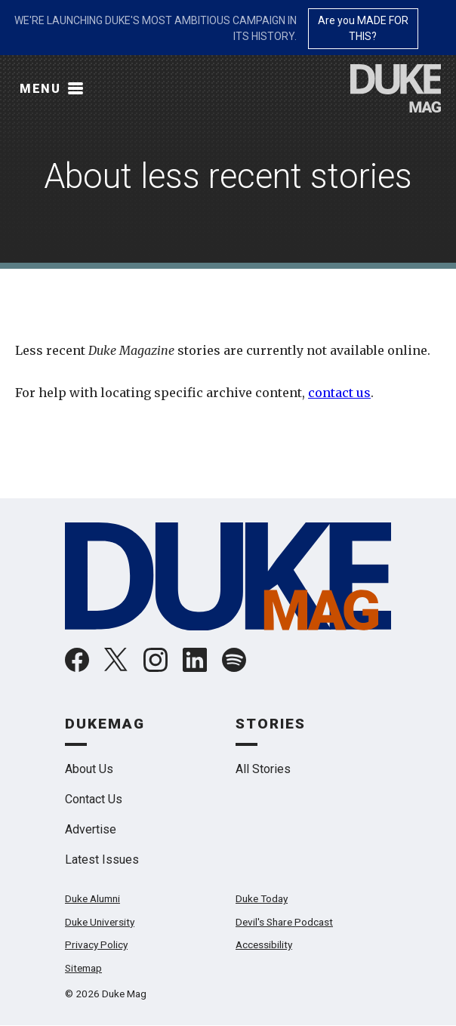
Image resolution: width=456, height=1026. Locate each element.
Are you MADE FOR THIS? (363, 28)
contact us (339, 392)
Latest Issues (102, 859)
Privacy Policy (96, 944)
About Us (89, 769)
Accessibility (264, 944)
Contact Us (93, 799)
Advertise (90, 829)
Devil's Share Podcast (284, 922)
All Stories (263, 769)
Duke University (99, 922)
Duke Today (262, 898)
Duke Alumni (92, 898)
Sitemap (83, 968)
